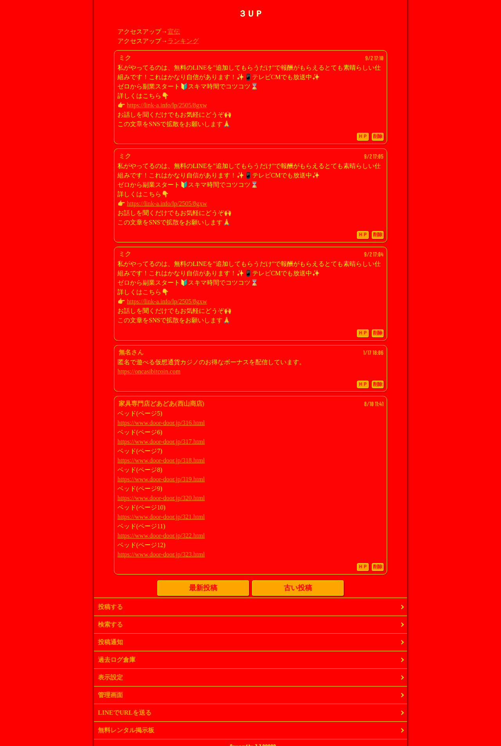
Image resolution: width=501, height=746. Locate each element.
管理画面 (110, 695)
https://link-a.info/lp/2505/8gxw (167, 105)
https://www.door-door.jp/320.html (161, 498)
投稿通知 (110, 642)
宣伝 (174, 31)
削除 (377, 136)
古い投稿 (298, 588)
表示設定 (110, 677)
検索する (110, 624)
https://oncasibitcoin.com (148, 371)
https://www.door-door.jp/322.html (161, 535)
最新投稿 (203, 588)
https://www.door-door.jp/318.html (161, 460)
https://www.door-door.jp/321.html (161, 516)
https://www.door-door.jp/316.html (161, 422)
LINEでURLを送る (124, 712)
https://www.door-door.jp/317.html (161, 441)
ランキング (183, 41)
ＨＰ (363, 136)
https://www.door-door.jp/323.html (161, 554)
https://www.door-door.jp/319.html (161, 479)
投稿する (110, 606)
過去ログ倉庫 (116, 659)
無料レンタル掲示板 (126, 730)
